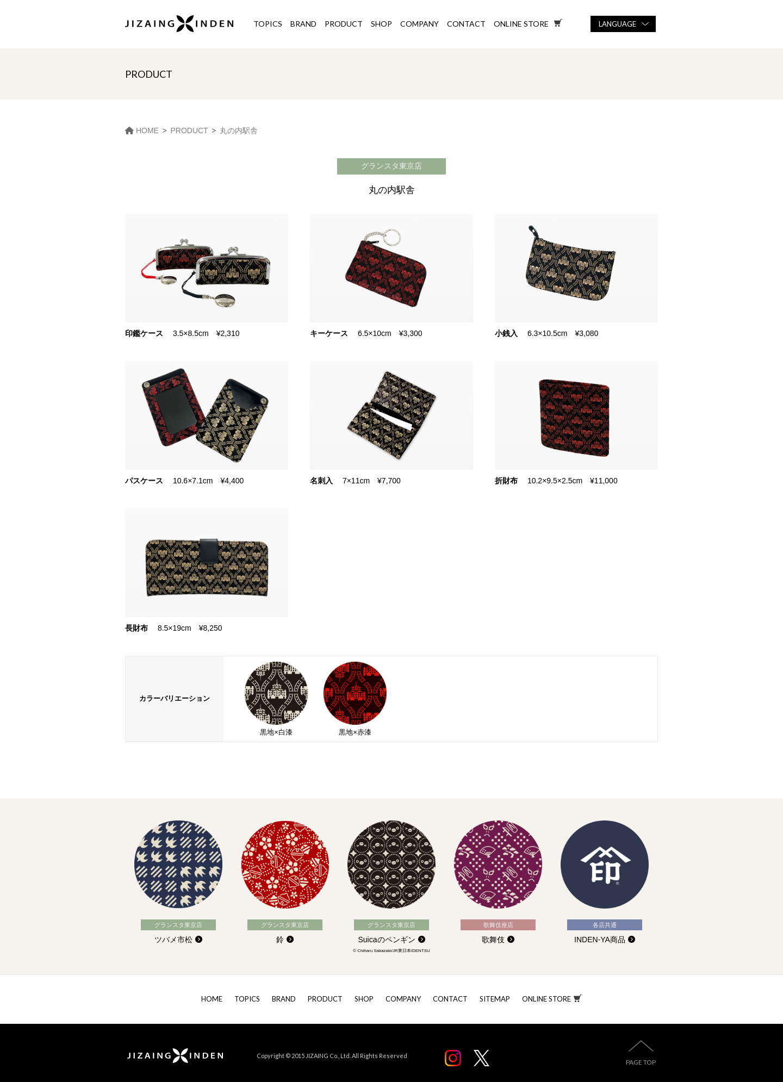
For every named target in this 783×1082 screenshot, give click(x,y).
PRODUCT (344, 23)
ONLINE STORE (546, 998)
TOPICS (267, 23)
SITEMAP (495, 998)
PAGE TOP (641, 1062)
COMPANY (419, 23)
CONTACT (466, 23)
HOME (211, 998)
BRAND (303, 23)
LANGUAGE (617, 24)
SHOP (381, 23)
